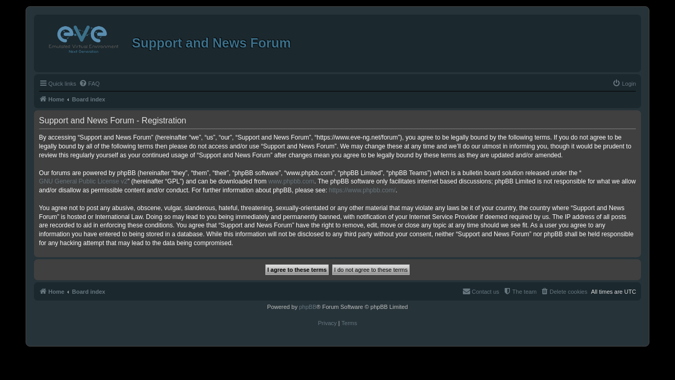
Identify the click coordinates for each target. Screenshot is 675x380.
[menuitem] (89, 83)
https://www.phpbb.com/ (362, 190)
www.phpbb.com (292, 181)
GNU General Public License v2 (83, 181)
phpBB (307, 307)
